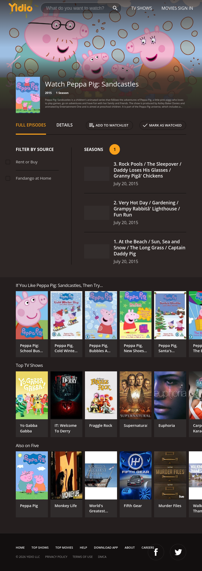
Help (83, 547)
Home (20, 547)
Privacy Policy (56, 557)
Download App (106, 547)
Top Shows (40, 547)
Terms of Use (83, 557)
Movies (169, 8)
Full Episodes (31, 125)
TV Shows (141, 8)
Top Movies (64, 547)
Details (65, 125)
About (130, 547)
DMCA (102, 557)
